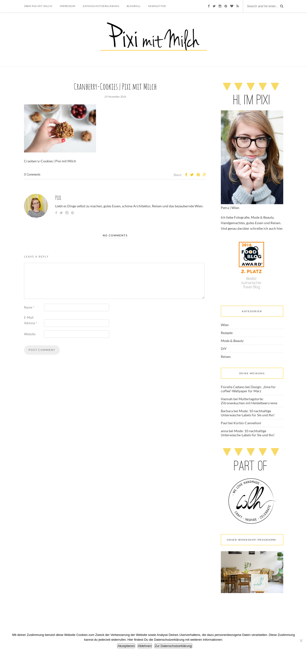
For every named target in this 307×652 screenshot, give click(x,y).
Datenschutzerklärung (101, 6)
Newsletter (157, 6)
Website (30, 334)
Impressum (67, 6)
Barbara (227, 411)
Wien (225, 325)
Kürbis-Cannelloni (247, 423)
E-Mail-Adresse (30, 320)
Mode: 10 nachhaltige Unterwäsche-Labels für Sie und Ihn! (248, 413)
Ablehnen (144, 646)
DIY (224, 349)
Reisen (226, 356)
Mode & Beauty (232, 341)
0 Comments (32, 174)
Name (29, 307)
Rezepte (227, 333)
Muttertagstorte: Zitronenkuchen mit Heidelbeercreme (249, 401)
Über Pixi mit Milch (38, 6)
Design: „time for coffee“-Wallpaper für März (248, 389)
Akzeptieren (126, 646)
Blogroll (134, 6)
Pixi (58, 197)
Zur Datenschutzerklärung (173, 646)
